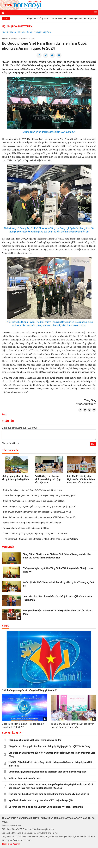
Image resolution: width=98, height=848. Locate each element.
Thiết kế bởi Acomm (11, 844)
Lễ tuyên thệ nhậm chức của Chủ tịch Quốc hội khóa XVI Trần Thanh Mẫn (46, 806)
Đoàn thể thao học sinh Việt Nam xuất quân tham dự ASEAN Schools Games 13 (39, 517)
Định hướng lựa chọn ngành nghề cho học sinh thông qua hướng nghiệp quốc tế (39, 506)
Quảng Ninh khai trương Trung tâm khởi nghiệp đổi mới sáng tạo (32, 522)
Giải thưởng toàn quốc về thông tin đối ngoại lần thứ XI (29, 690)
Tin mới (5, 18)
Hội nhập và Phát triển (17, 26)
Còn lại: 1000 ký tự (10, 443)
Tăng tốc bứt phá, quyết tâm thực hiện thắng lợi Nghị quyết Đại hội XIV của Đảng (49, 746)
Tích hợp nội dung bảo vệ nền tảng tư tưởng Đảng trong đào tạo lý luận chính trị (49, 794)
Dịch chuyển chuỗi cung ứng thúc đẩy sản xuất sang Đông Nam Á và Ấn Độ (37, 512)
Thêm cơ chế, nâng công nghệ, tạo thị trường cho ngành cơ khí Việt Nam (35, 533)
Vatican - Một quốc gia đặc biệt (24, 778)
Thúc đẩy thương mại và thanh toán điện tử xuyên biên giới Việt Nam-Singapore (39, 495)
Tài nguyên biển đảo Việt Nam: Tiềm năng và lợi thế (35, 740)
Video (5, 625)
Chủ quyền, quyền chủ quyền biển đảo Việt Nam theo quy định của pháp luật (47, 771)
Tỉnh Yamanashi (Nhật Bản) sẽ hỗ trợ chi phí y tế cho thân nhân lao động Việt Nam (40, 539)
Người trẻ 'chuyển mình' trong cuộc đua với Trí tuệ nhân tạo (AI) (41, 800)
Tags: (4, 414)
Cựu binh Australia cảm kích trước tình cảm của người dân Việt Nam (34, 501)
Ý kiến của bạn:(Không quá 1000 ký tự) (19, 428)
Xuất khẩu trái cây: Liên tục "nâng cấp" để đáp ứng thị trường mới (32, 490)
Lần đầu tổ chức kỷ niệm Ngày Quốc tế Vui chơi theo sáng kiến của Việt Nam (81, 479)
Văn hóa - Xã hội (25, 32)
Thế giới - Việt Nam (42, 32)
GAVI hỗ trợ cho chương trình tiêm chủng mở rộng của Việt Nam (47, 479)
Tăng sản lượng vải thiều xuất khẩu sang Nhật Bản (26, 528)
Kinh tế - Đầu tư (9, 32)
